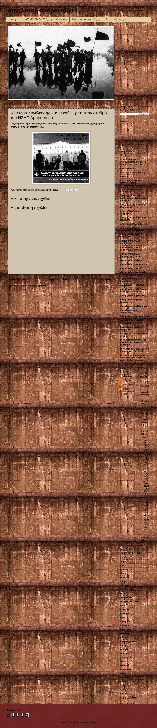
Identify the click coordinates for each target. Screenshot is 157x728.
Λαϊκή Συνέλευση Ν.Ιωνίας (133, 296)
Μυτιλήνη (124, 654)
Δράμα (123, 581)
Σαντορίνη (125, 678)
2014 (142, 373)
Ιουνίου (144, 537)
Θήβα (122, 593)
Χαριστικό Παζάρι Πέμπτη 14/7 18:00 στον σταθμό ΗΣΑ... (145, 483)
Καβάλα (124, 618)
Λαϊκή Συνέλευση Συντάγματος (128, 311)
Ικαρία (123, 605)
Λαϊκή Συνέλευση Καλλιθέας (133, 285)
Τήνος (123, 686)
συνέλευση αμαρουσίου (40, 10)
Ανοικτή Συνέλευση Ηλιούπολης (129, 190)
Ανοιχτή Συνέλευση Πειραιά (133, 224)
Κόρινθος (124, 634)
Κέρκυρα (124, 614)
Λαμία (123, 645)
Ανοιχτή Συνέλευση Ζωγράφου (129, 212)
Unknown (127, 376)
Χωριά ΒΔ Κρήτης (129, 698)
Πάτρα (123, 662)
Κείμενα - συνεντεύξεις (86, 19)
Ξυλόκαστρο (126, 658)
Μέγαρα (124, 650)
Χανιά (123, 694)
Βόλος (123, 573)
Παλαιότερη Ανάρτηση (99, 279)
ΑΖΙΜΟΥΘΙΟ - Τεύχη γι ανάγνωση (45, 19)
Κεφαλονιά (125, 630)
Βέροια (123, 569)
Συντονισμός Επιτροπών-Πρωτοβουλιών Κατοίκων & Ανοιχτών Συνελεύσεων (133, 357)
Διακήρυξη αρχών (116, 19)
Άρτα (122, 557)
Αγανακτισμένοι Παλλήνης (133, 172)
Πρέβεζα (124, 666)
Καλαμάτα (125, 622)
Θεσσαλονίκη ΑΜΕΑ (130, 601)
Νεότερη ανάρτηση (20, 279)
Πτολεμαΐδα (125, 670)
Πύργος (124, 674)
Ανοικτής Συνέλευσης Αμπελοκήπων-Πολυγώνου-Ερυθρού (133, 198)
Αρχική (15, 19)
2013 (142, 377)
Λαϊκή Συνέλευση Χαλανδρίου (134, 316)
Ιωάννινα (124, 609)
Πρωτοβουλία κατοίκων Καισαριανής (131, 321)
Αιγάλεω (124, 176)
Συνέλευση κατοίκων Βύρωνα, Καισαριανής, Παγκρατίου (134, 350)
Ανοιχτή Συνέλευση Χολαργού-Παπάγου (130, 229)
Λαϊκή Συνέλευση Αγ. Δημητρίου (130, 242)
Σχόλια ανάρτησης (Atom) (33, 286)
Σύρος (123, 682)
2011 (142, 386)
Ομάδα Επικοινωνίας (127, 391)
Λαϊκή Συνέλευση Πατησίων (133, 306)
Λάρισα (123, 637)
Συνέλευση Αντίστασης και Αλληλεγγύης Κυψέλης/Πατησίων (133, 342)
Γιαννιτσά (125, 577)
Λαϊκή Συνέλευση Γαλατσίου (133, 264)
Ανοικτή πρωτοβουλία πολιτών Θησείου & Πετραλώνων (131, 182)
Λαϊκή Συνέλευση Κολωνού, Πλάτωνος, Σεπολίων (133, 290)
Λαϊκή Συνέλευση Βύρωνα (132, 260)
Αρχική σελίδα (59, 279)
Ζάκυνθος (125, 585)
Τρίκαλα (124, 690)
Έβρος (123, 561)
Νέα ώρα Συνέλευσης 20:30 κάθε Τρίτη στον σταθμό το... (145, 451)
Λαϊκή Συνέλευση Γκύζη (131, 268)
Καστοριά (125, 626)
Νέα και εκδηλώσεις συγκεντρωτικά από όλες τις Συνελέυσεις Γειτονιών (134, 161)
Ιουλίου (144, 431)
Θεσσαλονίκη (126, 597)
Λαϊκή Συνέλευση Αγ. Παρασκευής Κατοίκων (131, 248)
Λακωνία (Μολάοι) (129, 641)
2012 (142, 381)
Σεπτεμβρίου (144, 421)
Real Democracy (128, 168)
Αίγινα (123, 565)
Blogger (92, 722)
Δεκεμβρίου (144, 393)
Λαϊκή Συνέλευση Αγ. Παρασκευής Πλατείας (131, 255)
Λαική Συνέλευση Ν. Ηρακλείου (129, 235)
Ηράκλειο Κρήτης (128, 589)
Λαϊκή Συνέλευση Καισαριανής (128, 280)
